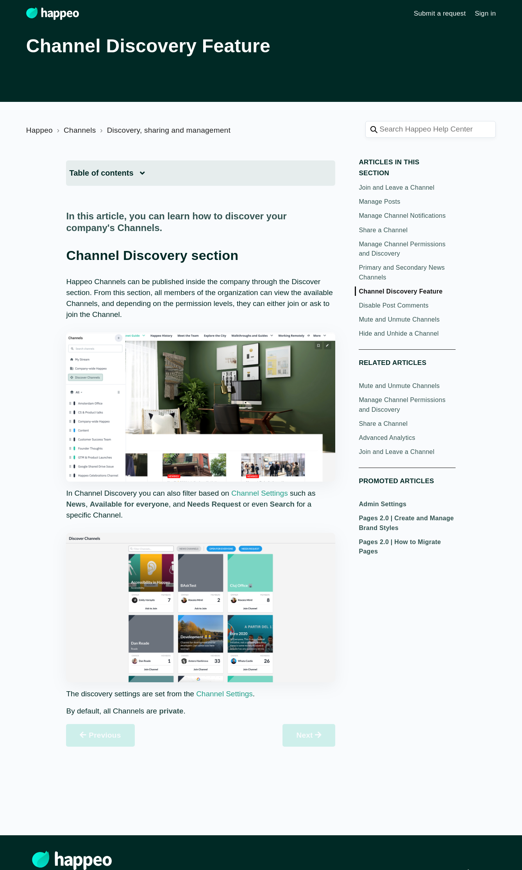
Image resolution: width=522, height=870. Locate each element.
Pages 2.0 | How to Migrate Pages (400, 546)
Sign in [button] (485, 13)
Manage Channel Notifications (402, 215)
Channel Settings (259, 493)
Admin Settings (382, 503)
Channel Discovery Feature (400, 291)
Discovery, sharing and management (169, 130)
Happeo (39, 130)
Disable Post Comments (393, 305)
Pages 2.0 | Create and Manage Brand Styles (406, 522)
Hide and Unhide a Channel (399, 333)
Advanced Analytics (387, 437)
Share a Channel (383, 229)
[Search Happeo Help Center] (430, 129)
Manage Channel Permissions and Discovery (402, 248)
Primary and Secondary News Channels (402, 272)
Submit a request (440, 13)
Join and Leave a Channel (396, 187)
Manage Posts (379, 201)
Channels (80, 130)
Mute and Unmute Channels (399, 319)
